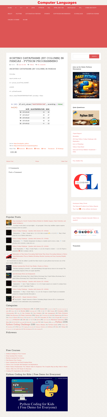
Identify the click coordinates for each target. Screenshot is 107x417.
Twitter (37, 150)
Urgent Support (77, 135)
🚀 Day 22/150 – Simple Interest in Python (24, 299)
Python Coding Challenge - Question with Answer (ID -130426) (30, 283)
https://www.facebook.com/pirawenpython (26, 147)
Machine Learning (57, 322)
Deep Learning (26, 317)
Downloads (12, 21)
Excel (15, 319)
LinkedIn (29, 150)
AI (34, 311)
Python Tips (65, 326)
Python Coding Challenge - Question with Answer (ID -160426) (30, 248)
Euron (66, 317)
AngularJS (49, 311)
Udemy (63, 329)
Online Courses (43, 21)
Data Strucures (14, 317)
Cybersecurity (10, 315)
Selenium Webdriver (41, 329)
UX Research (9, 331)
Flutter (35, 15)
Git (52, 319)
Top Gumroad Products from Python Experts (85, 208)
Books (56, 21)
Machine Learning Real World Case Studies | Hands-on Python (30, 268)
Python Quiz (52, 327)
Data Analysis (26, 315)
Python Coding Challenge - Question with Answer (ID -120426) (30, 291)
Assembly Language (61, 311)
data (18, 315)
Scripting (25, 329)
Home (10, 8)
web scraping (37, 331)
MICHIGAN (15, 324)
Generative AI (44, 319)
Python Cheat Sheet (78, 149)
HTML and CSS (64, 8)
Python (45, 8)
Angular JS (77, 8)
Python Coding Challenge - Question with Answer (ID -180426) (30, 233)
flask (27, 319)
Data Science (63, 315)
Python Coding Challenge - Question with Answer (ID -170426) (30, 240)
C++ (23, 8)
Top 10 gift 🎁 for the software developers (85, 211)
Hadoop (64, 319)
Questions (10, 329)
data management (50, 315)
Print (44, 150)
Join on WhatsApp (78, 146)
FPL (86, 8)
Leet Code (46, 321)
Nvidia (28, 324)
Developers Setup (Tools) (80, 205)
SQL (53, 8)
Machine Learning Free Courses (15, 360)
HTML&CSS (16, 321)
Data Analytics (37, 315)
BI (17, 313)
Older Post (64, 163)
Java (36, 8)
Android (42, 311)
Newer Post (9, 163)
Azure (12, 313)
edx (51, 317)
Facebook (21, 150)
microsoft (22, 324)
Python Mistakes (40, 326)
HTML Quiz (8, 321)
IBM (24, 321)
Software (50, 329)
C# (29, 8)
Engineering (58, 317)
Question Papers (27, 21)
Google (57, 319)
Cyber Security (13, 15)
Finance (22, 319)
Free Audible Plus (78, 163)
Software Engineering (80, 15)
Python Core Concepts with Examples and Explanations (22, 366)
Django (37, 317)
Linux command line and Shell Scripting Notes (19, 364)
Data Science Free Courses (13, 362)
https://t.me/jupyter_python (21, 145)
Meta (7, 324)
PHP (39, 324)
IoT (29, 321)
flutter (32, 319)
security (32, 329)
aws (7, 313)
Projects (46, 324)
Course (52, 313)
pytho (52, 324)
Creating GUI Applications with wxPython (18, 373)
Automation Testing (50, 15)
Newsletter (76, 138)
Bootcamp (31, 313)
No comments (41, 66)
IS (33, 321)
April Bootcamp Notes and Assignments (23, 276)
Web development (27, 331)
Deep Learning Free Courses (14, 358)
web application (17, 331)
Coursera (60, 313)
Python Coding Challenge (18, 326)
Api (54, 311)
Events (65, 15)
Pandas (34, 324)
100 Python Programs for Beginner (18, 311)
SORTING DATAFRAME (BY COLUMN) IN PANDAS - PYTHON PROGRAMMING (36, 62)
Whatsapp (59, 150)
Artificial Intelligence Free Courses (16, 356)
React (26, 15)
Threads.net (51, 150)
